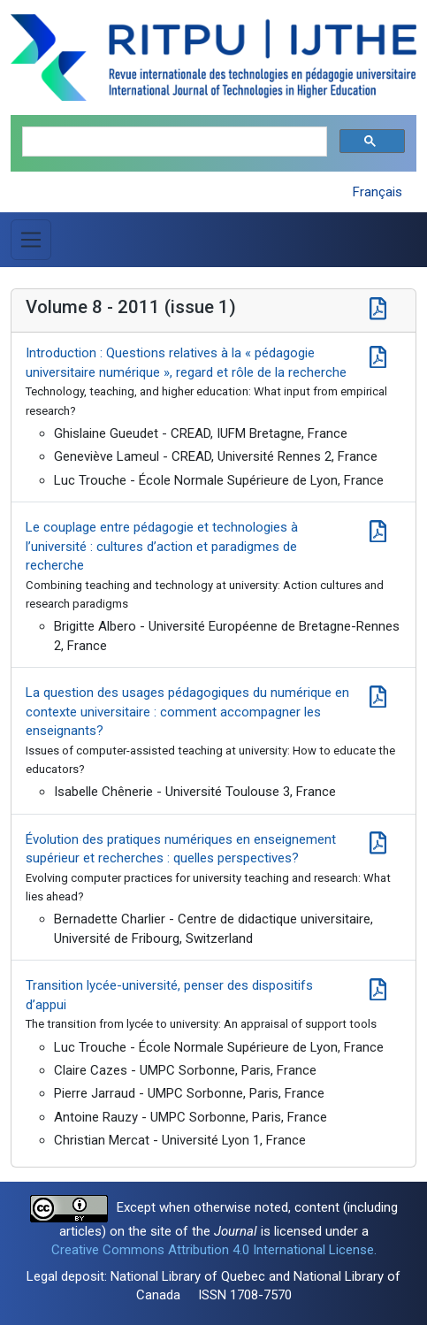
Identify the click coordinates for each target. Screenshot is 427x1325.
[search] (173, 142)
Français (377, 192)
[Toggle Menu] (31, 239)
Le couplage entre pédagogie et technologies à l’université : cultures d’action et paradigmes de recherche (162, 546)
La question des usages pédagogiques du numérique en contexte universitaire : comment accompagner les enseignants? (187, 712)
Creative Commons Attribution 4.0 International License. (214, 1250)
